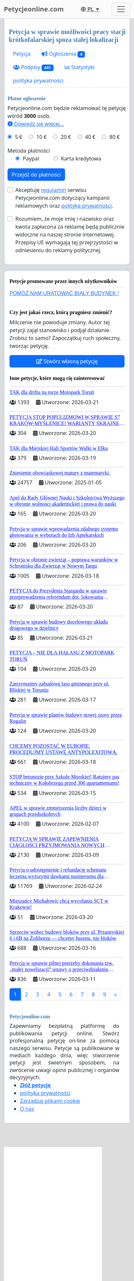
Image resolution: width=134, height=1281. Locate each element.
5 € (18, 137)
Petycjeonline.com (34, 9)
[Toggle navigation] (121, 9)
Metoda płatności (29, 150)
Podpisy (33, 67)
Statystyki (80, 67)
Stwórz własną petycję (66, 361)
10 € (41, 137)
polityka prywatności (38, 80)
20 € (66, 137)
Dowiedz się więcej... (36, 123)
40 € (90, 137)
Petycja (21, 53)
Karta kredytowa (81, 158)
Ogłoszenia (63, 54)
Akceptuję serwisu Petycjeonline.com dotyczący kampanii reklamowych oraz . (64, 197)
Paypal (31, 158)
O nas (27, 1108)
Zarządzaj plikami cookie (50, 1100)
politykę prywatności (86, 205)
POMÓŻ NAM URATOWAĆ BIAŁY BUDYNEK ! (64, 293)
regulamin (53, 190)
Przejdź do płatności (36, 174)
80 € (114, 137)
